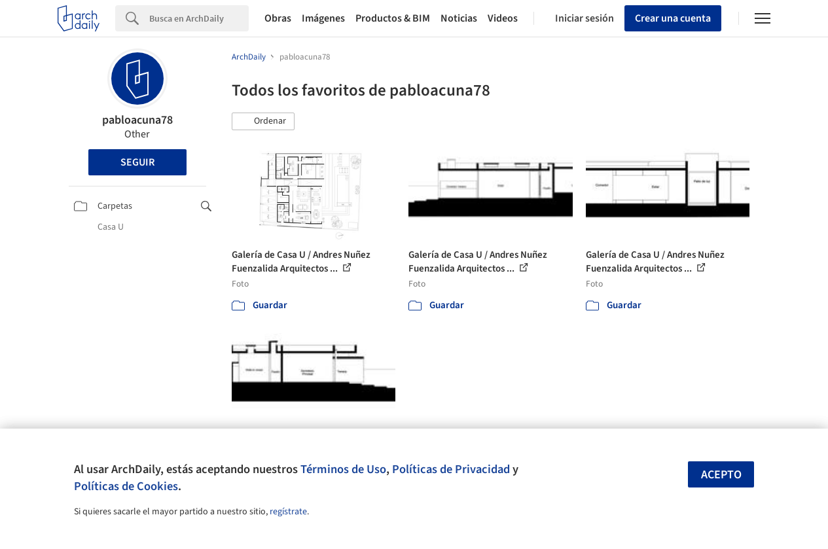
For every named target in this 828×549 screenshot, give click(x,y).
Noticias (459, 18)
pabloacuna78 (137, 120)
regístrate (288, 511)
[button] (263, 122)
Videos (503, 18)
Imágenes (323, 18)
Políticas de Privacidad (451, 469)
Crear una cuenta (673, 18)
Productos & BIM (392, 18)
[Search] (199, 18)
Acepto (721, 475)
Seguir (137, 162)
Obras (277, 18)
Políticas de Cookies (126, 486)
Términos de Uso (343, 469)
